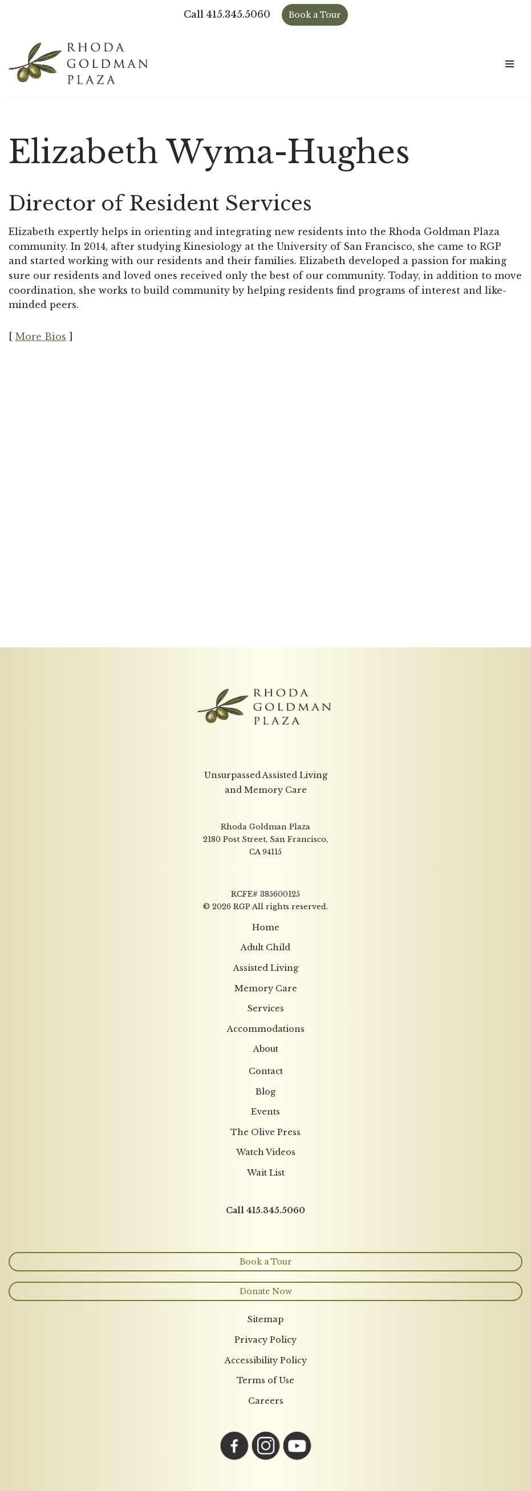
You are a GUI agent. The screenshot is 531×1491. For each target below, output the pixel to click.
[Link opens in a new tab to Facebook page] (234, 1456)
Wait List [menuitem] (266, 1173)
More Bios (40, 336)
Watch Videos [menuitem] (265, 1152)
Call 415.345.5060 (227, 14)
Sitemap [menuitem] (265, 1319)
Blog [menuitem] (265, 1092)
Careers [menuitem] (265, 1401)
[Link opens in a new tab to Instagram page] (266, 1456)
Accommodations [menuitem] (266, 1029)
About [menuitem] (265, 1049)
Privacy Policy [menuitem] (265, 1340)
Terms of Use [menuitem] (265, 1380)
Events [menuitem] (265, 1112)
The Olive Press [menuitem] (265, 1132)
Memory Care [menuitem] (265, 988)
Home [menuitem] (265, 927)
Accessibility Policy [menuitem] (266, 1360)
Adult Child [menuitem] (265, 947)
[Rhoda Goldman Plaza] (80, 64)
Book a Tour (315, 15)
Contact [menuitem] (266, 1071)
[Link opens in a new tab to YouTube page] (297, 1456)
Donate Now (266, 1291)
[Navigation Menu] (509, 64)
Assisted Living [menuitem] (265, 968)
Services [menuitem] (266, 1008)
